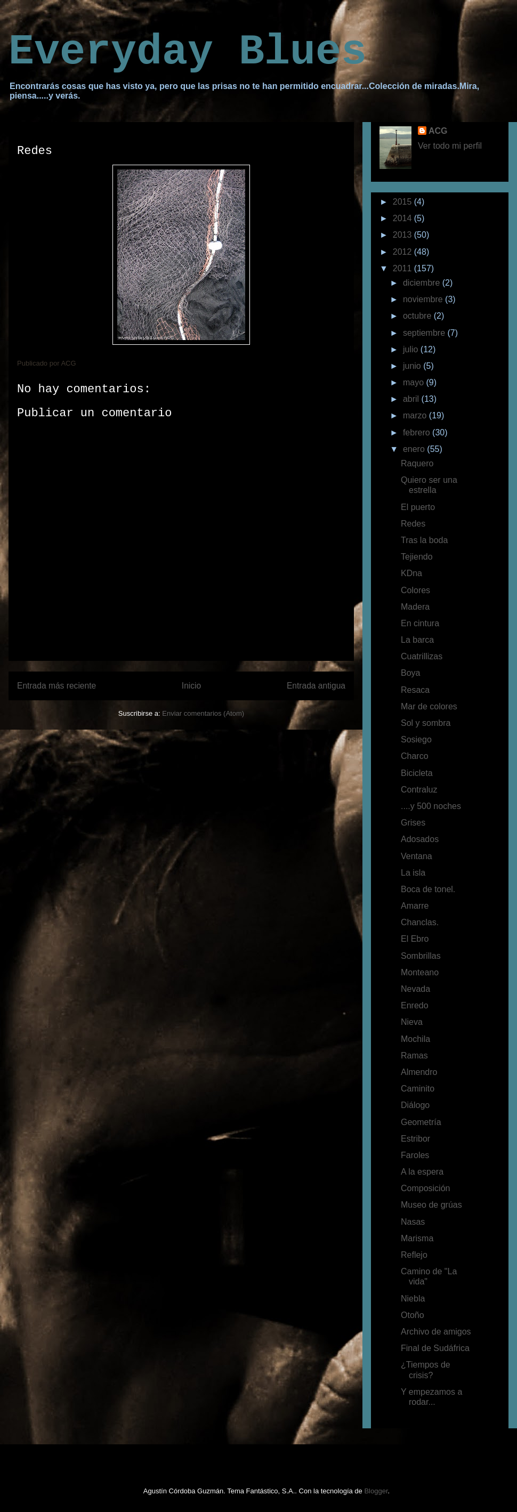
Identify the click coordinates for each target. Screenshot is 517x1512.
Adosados (420, 839)
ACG (438, 130)
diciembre (422, 282)
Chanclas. (420, 922)
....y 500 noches (431, 806)
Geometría (421, 1122)
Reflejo (414, 1254)
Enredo (415, 1005)
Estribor (415, 1138)
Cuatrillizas (421, 656)
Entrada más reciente (56, 685)
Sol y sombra (425, 722)
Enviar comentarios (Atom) (203, 713)
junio (413, 365)
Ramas (414, 1055)
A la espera (422, 1171)
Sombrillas (421, 955)
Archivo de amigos (436, 1331)
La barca (417, 639)
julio (412, 349)
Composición (425, 1188)
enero (415, 449)
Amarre (415, 905)
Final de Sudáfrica (435, 1348)
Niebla (413, 1298)
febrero (417, 432)
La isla (413, 872)
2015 (403, 201)
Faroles (415, 1155)
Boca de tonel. (428, 889)
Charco (415, 756)
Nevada (415, 988)
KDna (411, 573)
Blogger (375, 1491)
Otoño (412, 1315)
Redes (413, 523)
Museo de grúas (431, 1204)
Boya (410, 672)
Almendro (419, 1072)
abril (412, 398)
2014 (403, 218)
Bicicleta (417, 773)
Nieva (412, 1021)
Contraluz (419, 789)
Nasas (413, 1221)
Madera (415, 606)
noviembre (424, 299)
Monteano (420, 972)
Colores (415, 590)
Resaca (415, 689)
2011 (403, 268)
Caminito (417, 1088)
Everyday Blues (188, 52)
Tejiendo (417, 556)
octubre (418, 315)
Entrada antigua (316, 685)
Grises (413, 822)
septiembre (425, 332)
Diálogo (415, 1105)
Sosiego (416, 739)
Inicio (191, 685)
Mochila (415, 1039)
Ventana (416, 856)
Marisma (417, 1238)
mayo (414, 382)
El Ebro (415, 938)
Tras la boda (424, 540)
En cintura (420, 623)
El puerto (418, 507)
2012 (403, 251)
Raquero (417, 463)
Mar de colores (429, 706)
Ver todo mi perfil (450, 145)
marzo (416, 415)
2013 (403, 234)
